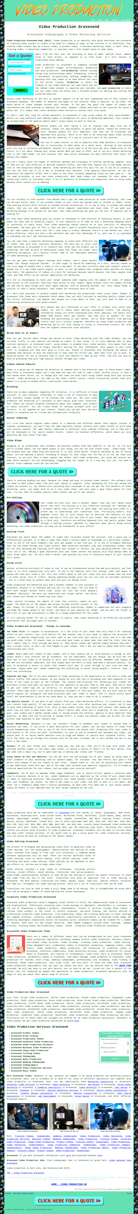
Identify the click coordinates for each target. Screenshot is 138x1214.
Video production (63, 41)
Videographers (36, 1145)
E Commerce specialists (48, 1087)
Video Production (87, 1139)
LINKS (99, 20)
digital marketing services (62, 1090)
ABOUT (107, 20)
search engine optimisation (112, 1090)
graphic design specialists (37, 1093)
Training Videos (24, 1136)
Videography (43, 1136)
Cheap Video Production (41, 1142)
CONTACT (115, 20)
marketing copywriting (100, 1082)
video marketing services (82, 951)
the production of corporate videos (105, 948)
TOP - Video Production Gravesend (25, 1173)
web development (47, 1096)
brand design (82, 1096)
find (15, 998)
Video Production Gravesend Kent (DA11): (30, 41)
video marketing (88, 1087)
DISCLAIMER (125, 20)
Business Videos (41, 1139)
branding (24, 1090)
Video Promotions (90, 1136)
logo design (121, 1087)
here (76, 1021)
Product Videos (65, 1142)
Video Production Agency (95, 1148)
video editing (122, 942)
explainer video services (21, 1085)
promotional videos (63, 945)
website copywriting (85, 1093)
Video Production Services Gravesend (37, 1027)
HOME (93, 20)
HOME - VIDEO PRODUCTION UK (69, 1184)
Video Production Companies (63, 1145)
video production (109, 833)
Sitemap (8, 1193)
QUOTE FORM (125, 966)
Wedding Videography (65, 1136)
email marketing (61, 1085)
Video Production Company (115, 1145)
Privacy (129, 1193)
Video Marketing (112, 1136)
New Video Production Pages (23, 1193)
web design (94, 1085)
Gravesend (64, 813)
